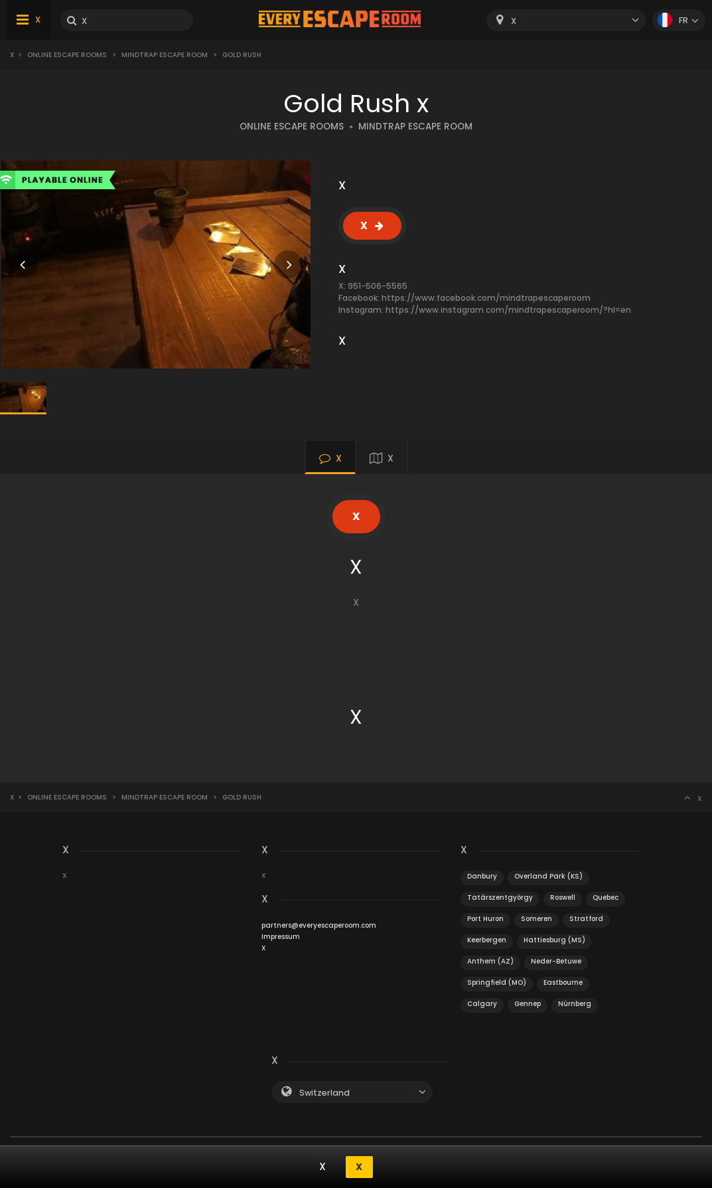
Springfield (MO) (496, 982)
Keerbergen (486, 940)
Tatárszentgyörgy (500, 897)
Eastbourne (563, 982)
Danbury (482, 876)
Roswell (562, 897)
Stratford (586, 919)
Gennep (527, 1004)
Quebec (605, 897)
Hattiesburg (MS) (554, 940)
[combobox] (566, 20)
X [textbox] (513, 21)
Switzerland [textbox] (324, 1092)
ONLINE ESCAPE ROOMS (292, 126)
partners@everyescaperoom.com (318, 925)
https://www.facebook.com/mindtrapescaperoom (486, 297)
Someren (536, 919)
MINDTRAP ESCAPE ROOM (415, 126)
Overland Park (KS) (548, 876)
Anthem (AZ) (490, 961)
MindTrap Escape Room (164, 55)
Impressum (280, 937)
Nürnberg (574, 1004)
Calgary (482, 1004)
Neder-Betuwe (556, 961)
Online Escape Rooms (67, 55)
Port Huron (485, 919)
